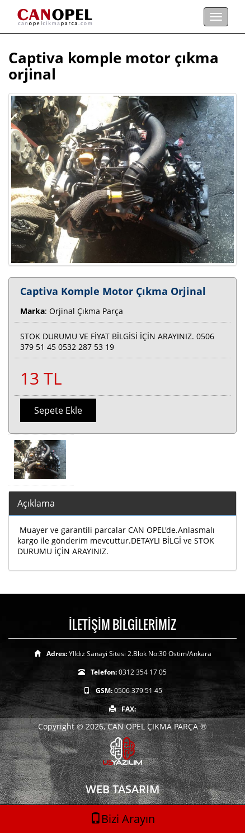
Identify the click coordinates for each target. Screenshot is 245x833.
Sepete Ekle (58, 410)
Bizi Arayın (122, 818)
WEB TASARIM (122, 789)
